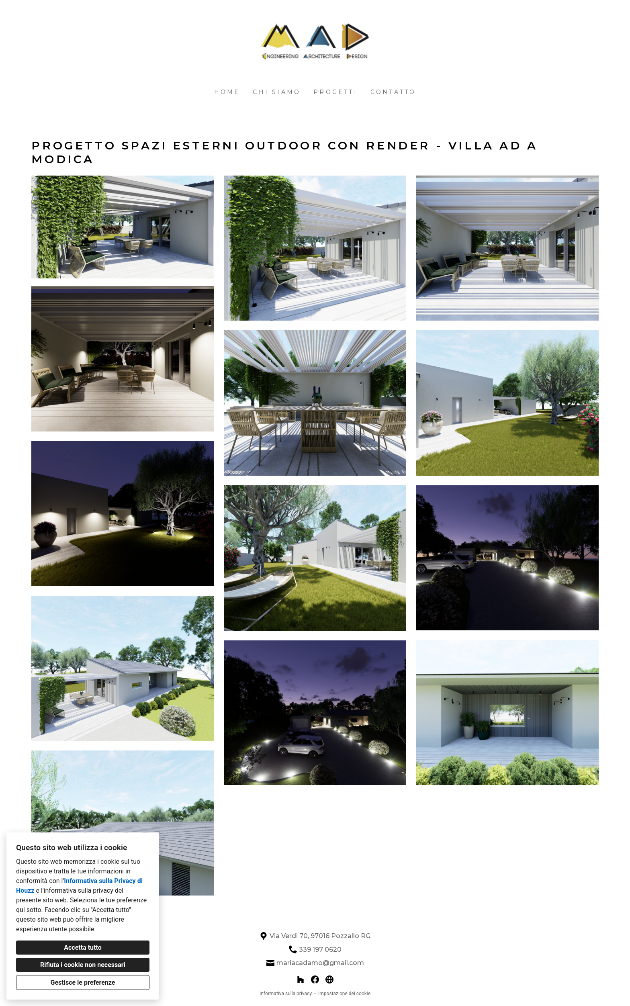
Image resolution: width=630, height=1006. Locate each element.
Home (227, 92)
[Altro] (329, 979)
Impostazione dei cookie (344, 993)
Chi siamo (277, 92)
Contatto (393, 92)
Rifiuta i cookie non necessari (82, 965)
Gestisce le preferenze (83, 982)
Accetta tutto (82, 947)
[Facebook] (315, 979)
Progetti (335, 92)
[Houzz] (301, 979)
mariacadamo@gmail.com (320, 963)
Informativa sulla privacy (286, 993)
